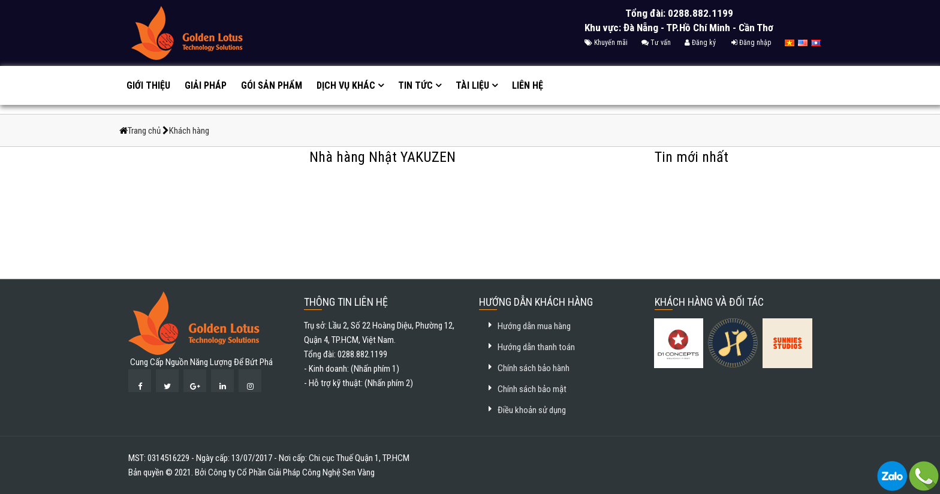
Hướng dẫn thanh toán (536, 347)
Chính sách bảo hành (534, 368)
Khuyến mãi (606, 42)
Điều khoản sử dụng (532, 410)
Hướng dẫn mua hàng (534, 326)
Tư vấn (656, 42)
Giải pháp (206, 85)
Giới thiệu (148, 85)
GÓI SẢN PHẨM (271, 85)
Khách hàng (189, 130)
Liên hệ (527, 85)
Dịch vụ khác (346, 85)
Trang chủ (145, 130)
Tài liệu (472, 85)
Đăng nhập (751, 42)
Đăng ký (700, 42)
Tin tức (415, 85)
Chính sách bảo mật (532, 389)
